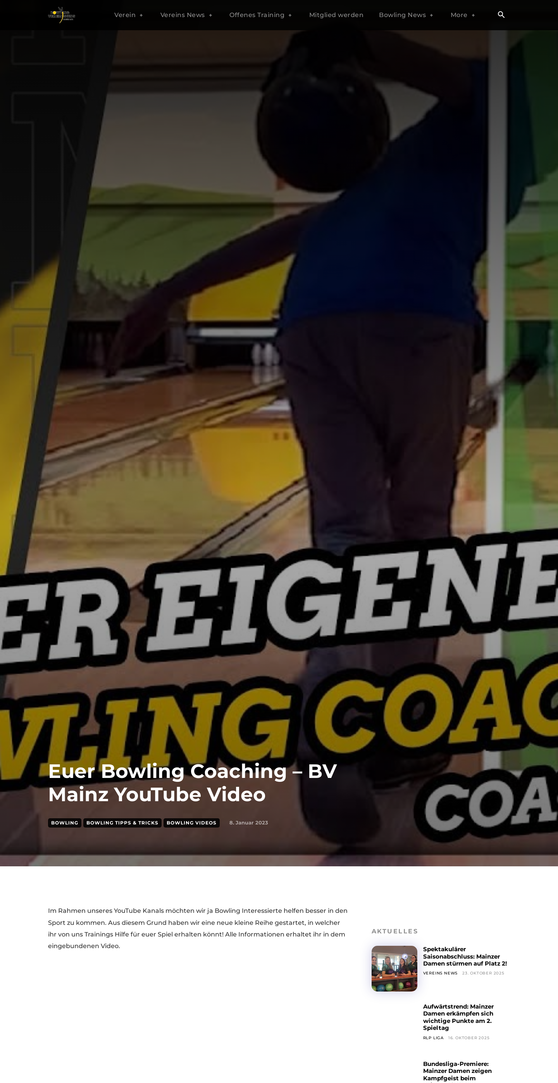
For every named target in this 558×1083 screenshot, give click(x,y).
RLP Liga (433, 1037)
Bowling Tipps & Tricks (122, 823)
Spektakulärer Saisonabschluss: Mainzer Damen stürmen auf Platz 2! (465, 959)
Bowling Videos (192, 823)
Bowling (64, 823)
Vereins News (440, 980)
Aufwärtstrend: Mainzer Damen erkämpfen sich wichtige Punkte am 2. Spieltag (461, 1017)
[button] (501, 15)
